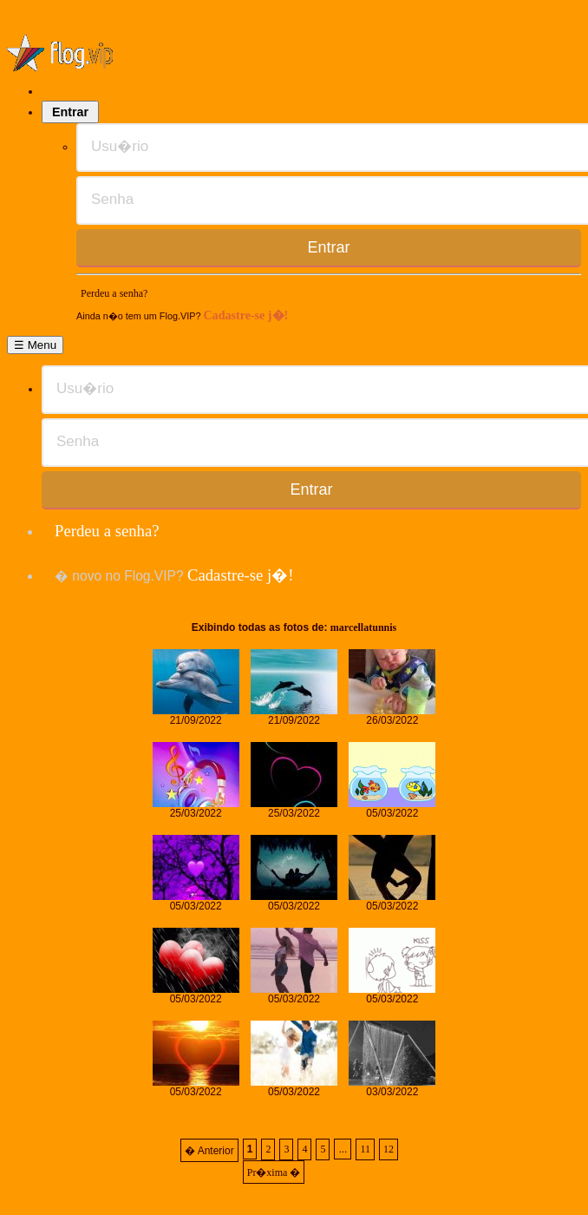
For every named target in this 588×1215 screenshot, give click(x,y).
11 (365, 1149)
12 (388, 1149)
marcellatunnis (363, 627)
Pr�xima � (274, 1172)
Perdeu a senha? (114, 293)
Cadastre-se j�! (245, 315)
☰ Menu (35, 344)
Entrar (70, 112)
